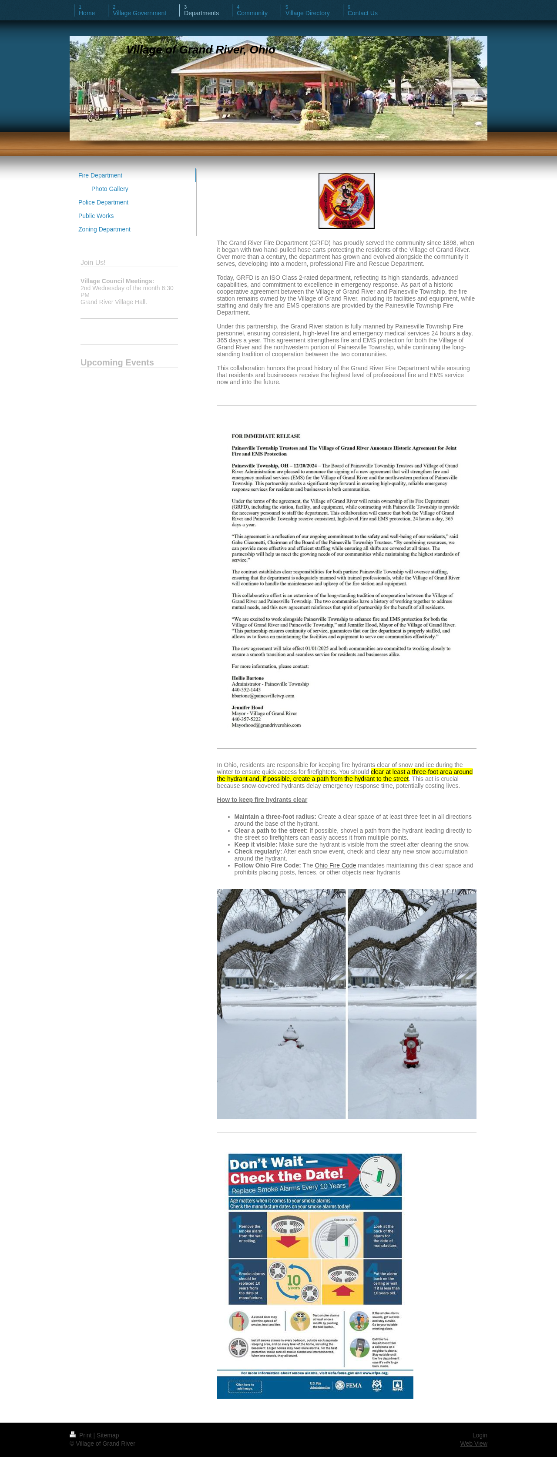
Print (82, 1435)
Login (480, 1435)
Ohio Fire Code (335, 865)
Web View (473, 1443)
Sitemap (108, 1435)
